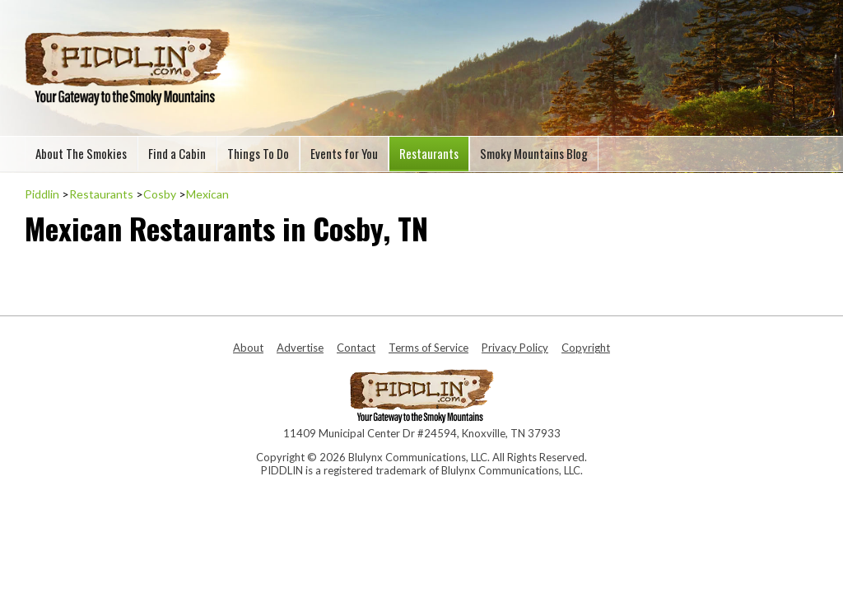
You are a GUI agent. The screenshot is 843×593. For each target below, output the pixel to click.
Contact (356, 347)
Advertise (300, 347)
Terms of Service (428, 347)
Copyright (585, 347)
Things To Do (258, 153)
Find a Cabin (177, 153)
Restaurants (429, 153)
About (248, 347)
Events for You (344, 153)
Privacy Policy (515, 347)
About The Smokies (81, 153)
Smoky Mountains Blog (534, 153)
